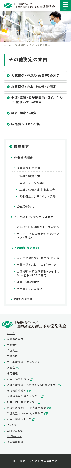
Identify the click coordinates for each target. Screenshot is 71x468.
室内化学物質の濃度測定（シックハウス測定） (38, 235)
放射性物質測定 (29, 176)
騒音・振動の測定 (23, 113)
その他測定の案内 (26, 248)
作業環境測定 (23, 157)
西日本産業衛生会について (23, 362)
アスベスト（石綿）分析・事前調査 (38, 227)
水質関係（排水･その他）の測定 (33, 87)
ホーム (7, 45)
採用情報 (12, 373)
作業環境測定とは (28, 167)
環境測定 (20, 45)
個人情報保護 (15, 442)
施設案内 (12, 356)
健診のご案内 (15, 339)
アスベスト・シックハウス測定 (34, 217)
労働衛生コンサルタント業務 (37, 196)
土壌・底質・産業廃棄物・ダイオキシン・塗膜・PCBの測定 (37, 100)
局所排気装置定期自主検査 (37, 189)
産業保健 (12, 344)
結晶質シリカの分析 (25, 124)
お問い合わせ (23, 299)
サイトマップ (14, 436)
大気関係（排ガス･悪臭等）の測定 (35, 75)
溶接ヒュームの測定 (32, 183)
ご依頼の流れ (25, 206)
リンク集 (12, 424)
